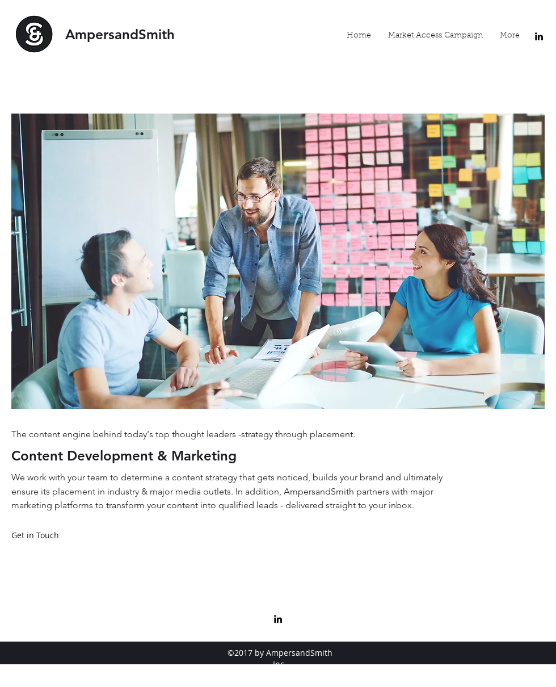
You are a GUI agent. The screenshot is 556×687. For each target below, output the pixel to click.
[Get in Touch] (35, 535)
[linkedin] (539, 36)
